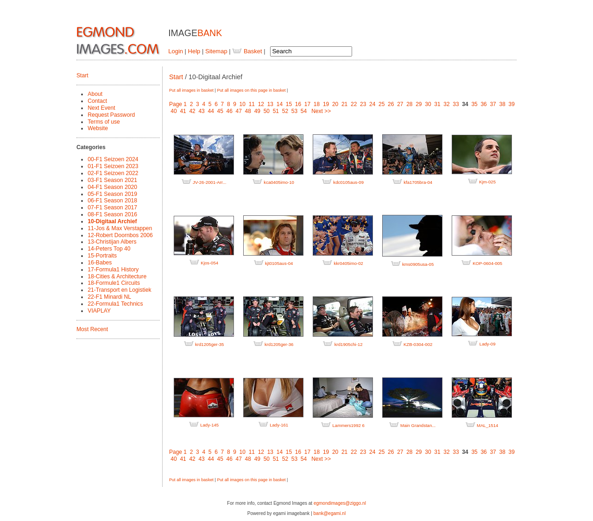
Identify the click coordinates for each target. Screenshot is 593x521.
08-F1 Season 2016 (112, 214)
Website (98, 128)
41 (183, 111)
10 (243, 104)
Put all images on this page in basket (251, 90)
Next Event (101, 108)
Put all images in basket (191, 90)
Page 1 (178, 104)
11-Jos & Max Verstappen (120, 228)
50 (267, 111)
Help (194, 51)
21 (344, 104)
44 (211, 111)
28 (409, 104)
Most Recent (92, 329)
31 (437, 104)
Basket (247, 51)
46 (230, 111)
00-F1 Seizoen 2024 (113, 159)
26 (391, 104)
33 (456, 104)
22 (354, 104)
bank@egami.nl (330, 513)
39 (512, 104)
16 (298, 104)
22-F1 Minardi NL (109, 297)
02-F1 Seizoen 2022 (113, 173)
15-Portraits (102, 255)
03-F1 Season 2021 (112, 180)
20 (335, 104)
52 (285, 111)
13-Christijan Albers (112, 242)
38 (502, 104)
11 (252, 104)
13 (270, 104)
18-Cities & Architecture (117, 276)
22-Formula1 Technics (115, 304)
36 (483, 104)
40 (173, 111)
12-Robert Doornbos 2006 (120, 235)
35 (474, 104)
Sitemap (216, 51)
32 (446, 104)
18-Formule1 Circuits (114, 283)
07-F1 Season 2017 (112, 207)
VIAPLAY (99, 311)
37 (493, 104)
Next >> (321, 111)
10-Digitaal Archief (112, 221)
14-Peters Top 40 (109, 248)
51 (276, 111)
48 (248, 111)
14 (280, 104)
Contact (97, 101)
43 (201, 111)
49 (257, 111)
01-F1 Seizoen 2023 (113, 166)
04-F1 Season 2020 (112, 187)
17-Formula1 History (113, 269)
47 (239, 111)
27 (400, 104)
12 (261, 104)
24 (372, 104)
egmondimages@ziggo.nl (340, 503)
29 (419, 104)
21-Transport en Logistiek (119, 290)
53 (294, 111)
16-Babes (100, 262)
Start (82, 75)
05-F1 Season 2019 (112, 194)
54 (304, 111)
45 (220, 111)
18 (317, 104)
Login (175, 51)
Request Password (111, 115)
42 (192, 111)
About (95, 94)
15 (289, 104)
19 (326, 104)
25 (382, 104)
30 (428, 104)
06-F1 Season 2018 (112, 200)
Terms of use (104, 122)
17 (307, 104)
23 (363, 104)
